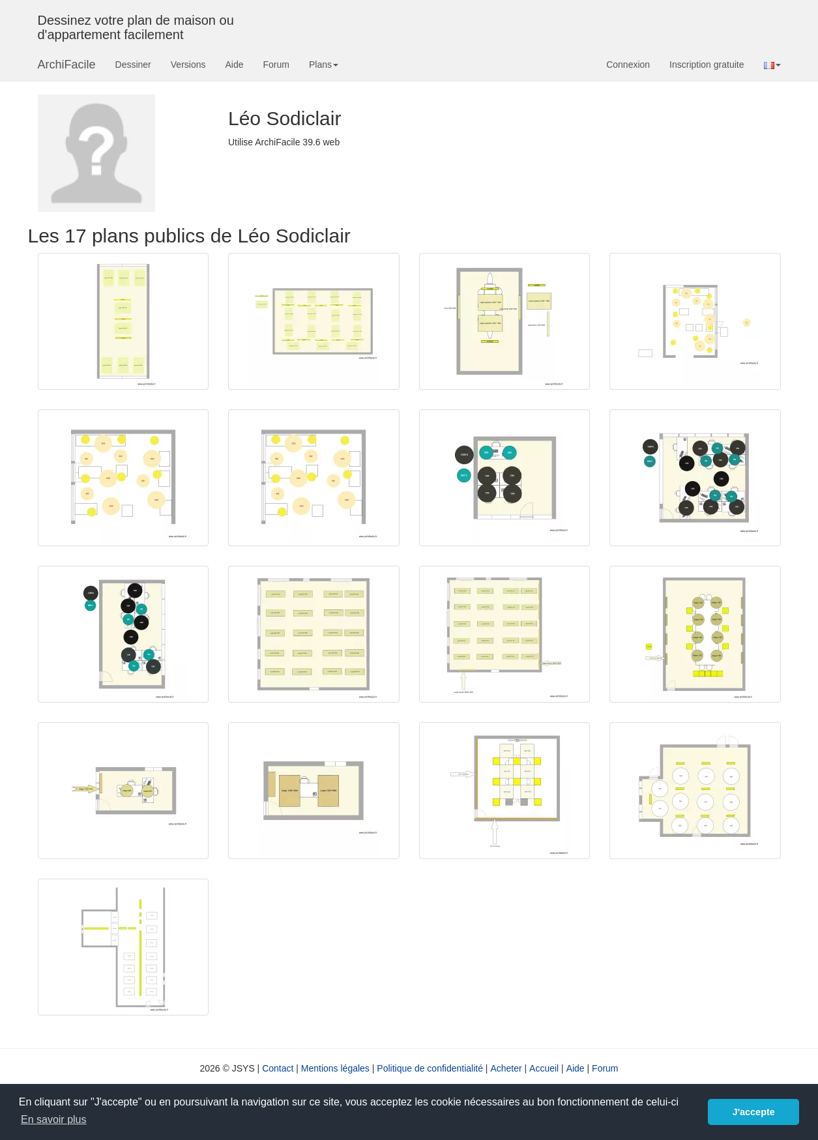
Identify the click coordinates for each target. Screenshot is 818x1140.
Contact (277, 1068)
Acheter (505, 1068)
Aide (234, 64)
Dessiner (133, 64)
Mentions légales (335, 1068)
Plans (323, 64)
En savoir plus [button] (54, 1119)
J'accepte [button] (754, 1112)
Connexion (628, 64)
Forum (276, 64)
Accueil (544, 1068)
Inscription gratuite (706, 64)
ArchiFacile (67, 64)
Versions (188, 64)
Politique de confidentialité (430, 1068)
